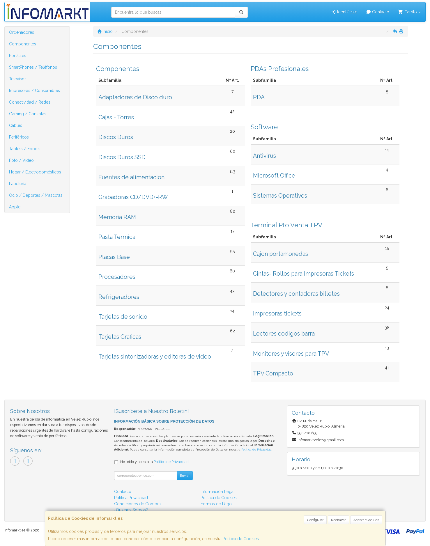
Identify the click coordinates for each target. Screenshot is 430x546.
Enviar (185, 476)
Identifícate (344, 12)
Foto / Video (21, 160)
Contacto (378, 12)
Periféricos (19, 137)
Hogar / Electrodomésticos (35, 172)
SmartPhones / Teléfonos (33, 67)
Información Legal (218, 491)
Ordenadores (21, 32)
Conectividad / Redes (29, 102)
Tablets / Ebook (24, 148)
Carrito (409, 12)
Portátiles (17, 55)
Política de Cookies (241, 538)
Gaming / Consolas (27, 113)
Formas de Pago (216, 503)
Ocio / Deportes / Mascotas (36, 195)
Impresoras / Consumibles (34, 90)
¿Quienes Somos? (131, 510)
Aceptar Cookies (366, 520)
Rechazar (338, 520)
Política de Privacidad (256, 449)
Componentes (22, 44)
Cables (15, 125)
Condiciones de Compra (137, 503)
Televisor (17, 79)
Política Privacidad (131, 497)
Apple (14, 207)
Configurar (315, 520)
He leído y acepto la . (155, 462)
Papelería (17, 183)
